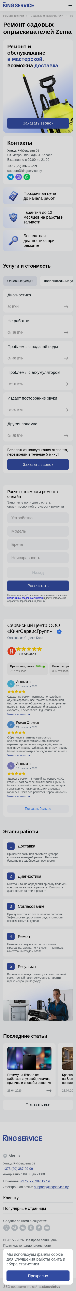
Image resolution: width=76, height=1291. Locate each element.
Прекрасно (38, 1276)
